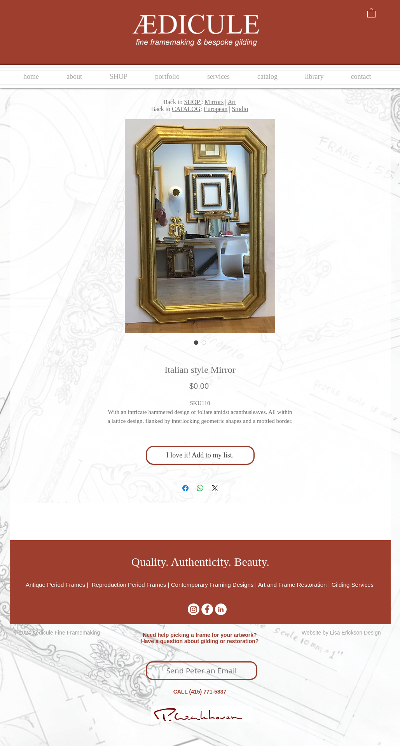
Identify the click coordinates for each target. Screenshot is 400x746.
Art (231, 102)
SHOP (192, 102)
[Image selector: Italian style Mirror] (196, 342)
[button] (371, 12)
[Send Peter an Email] (201, 670)
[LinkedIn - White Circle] (221, 609)
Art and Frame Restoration (292, 584)
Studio (240, 109)
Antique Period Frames (56, 584)
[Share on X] (215, 488)
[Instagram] (193, 609)
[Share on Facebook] (185, 488)
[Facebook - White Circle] (207, 609)
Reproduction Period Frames (129, 584)
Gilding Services (353, 584)
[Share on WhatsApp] (200, 488)
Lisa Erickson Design (355, 632)
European (215, 109)
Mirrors (214, 102)
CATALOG (186, 109)
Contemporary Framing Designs (212, 584)
